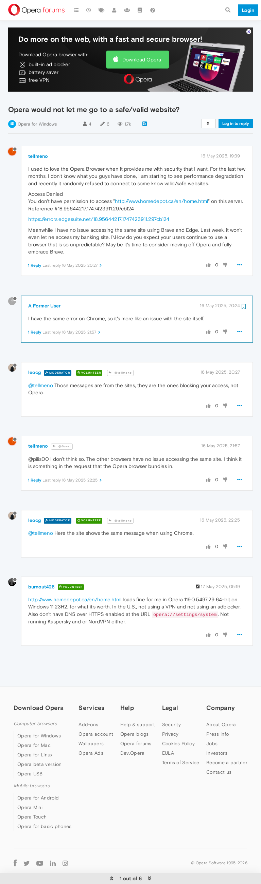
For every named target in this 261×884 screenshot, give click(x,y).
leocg (34, 352)
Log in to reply (235, 103)
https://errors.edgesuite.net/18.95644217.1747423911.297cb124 (98, 199)
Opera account (96, 713)
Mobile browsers (32, 766)
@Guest (62, 426)
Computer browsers (35, 703)
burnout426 (41, 566)
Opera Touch (32, 797)
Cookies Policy (178, 723)
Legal (170, 687)
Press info (217, 713)
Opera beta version (39, 744)
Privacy (170, 713)
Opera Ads (91, 732)
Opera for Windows (37, 104)
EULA (168, 732)
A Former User (44, 285)
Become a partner (226, 742)
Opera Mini (29, 787)
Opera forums (136, 723)
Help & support (137, 704)
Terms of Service (180, 742)
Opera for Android (38, 777)
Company (220, 687)
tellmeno (38, 136)
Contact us (218, 751)
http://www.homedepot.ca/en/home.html (161, 181)
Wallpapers (91, 723)
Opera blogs (134, 713)
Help (127, 687)
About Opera (221, 704)
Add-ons (88, 704)
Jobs (212, 723)
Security (171, 704)
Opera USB (30, 753)
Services (91, 687)
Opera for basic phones (44, 806)
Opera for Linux (35, 734)
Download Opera (141, 39)
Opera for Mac (34, 725)
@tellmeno (120, 352)
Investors (216, 732)
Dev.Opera (132, 732)
